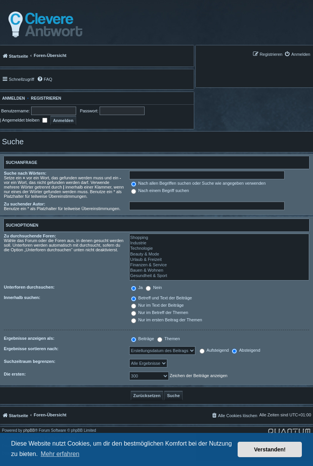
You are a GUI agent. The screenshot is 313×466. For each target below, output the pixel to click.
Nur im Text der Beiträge (157, 305)
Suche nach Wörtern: (25, 173)
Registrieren (46, 98)
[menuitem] (297, 54)
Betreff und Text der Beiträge (161, 298)
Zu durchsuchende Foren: (30, 236)
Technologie (219, 248)
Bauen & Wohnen (219, 270)
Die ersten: (15, 374)
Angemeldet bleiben (24, 120)
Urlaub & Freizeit (219, 259)
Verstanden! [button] (270, 449)
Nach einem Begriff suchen (160, 190)
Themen (168, 338)
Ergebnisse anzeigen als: (29, 338)
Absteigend (246, 350)
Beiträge (142, 338)
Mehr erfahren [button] (60, 454)
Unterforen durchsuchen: (29, 287)
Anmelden (12, 98)
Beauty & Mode (219, 254)
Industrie (219, 243)
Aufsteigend (214, 350)
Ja (137, 287)
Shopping (219, 238)
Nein (154, 287)
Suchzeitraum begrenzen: (29, 361)
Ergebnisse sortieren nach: (31, 348)
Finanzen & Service (219, 265)
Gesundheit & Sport (219, 276)
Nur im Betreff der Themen (159, 312)
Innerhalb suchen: (22, 297)
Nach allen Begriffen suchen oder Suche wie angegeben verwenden (198, 183)
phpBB (29, 431)
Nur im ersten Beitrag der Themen (166, 319)
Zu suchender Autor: (24, 204)
